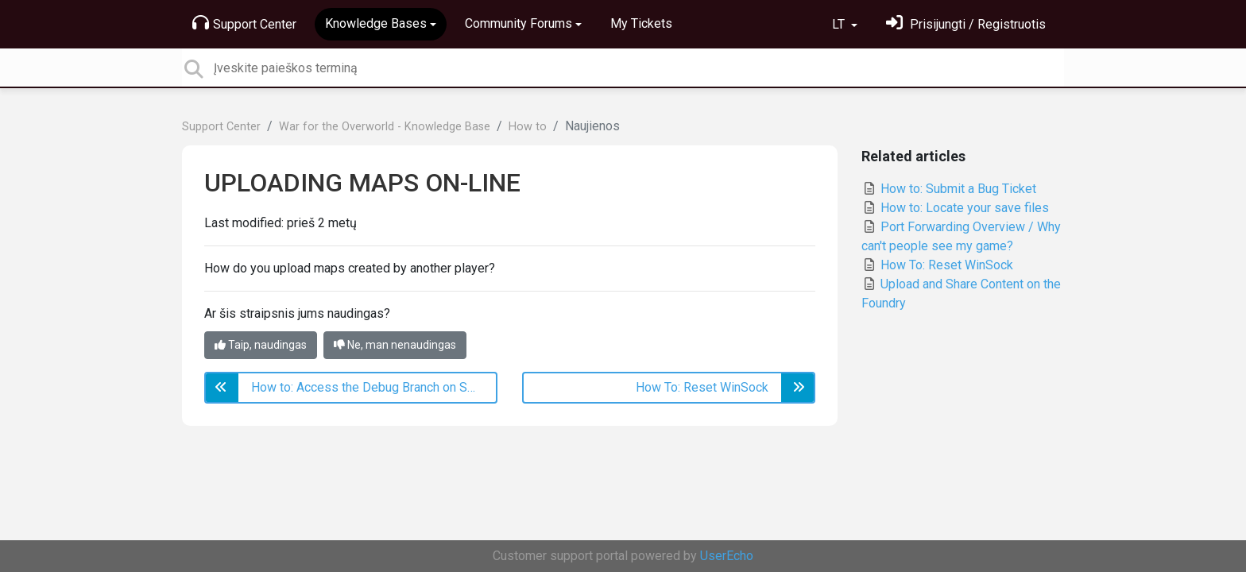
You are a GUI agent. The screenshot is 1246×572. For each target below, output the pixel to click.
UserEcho (726, 555)
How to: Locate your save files (955, 207)
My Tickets (641, 23)
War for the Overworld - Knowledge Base (384, 126)
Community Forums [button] (518, 23)
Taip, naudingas (261, 344)
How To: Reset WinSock (937, 264)
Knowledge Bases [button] (376, 23)
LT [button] (840, 24)
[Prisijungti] (966, 24)
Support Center (244, 23)
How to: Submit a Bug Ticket (948, 188)
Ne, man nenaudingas (395, 344)
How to (528, 126)
